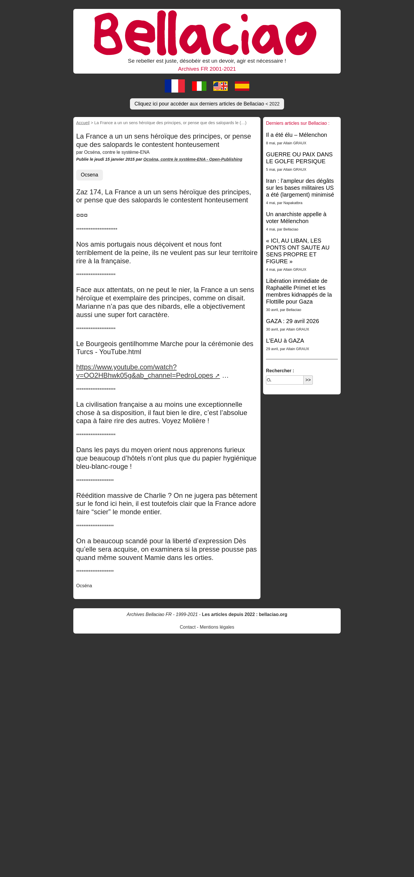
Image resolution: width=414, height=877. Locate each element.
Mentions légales (217, 627)
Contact (187, 627)
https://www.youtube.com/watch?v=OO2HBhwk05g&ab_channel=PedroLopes (144, 371)
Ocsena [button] (89, 175)
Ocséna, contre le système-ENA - (176, 159)
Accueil (82, 122)
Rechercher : (280, 370)
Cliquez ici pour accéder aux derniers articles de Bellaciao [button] (207, 104)
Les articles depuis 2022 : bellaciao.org (244, 614)
